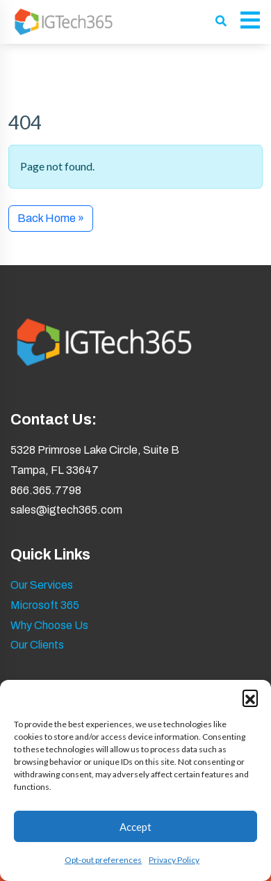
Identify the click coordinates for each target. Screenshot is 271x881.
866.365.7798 (45, 490)
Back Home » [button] (50, 218)
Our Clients (37, 645)
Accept (135, 826)
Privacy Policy (174, 860)
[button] (250, 697)
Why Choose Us (49, 625)
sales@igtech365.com (66, 510)
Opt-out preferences (103, 860)
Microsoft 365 (44, 605)
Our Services (41, 585)
